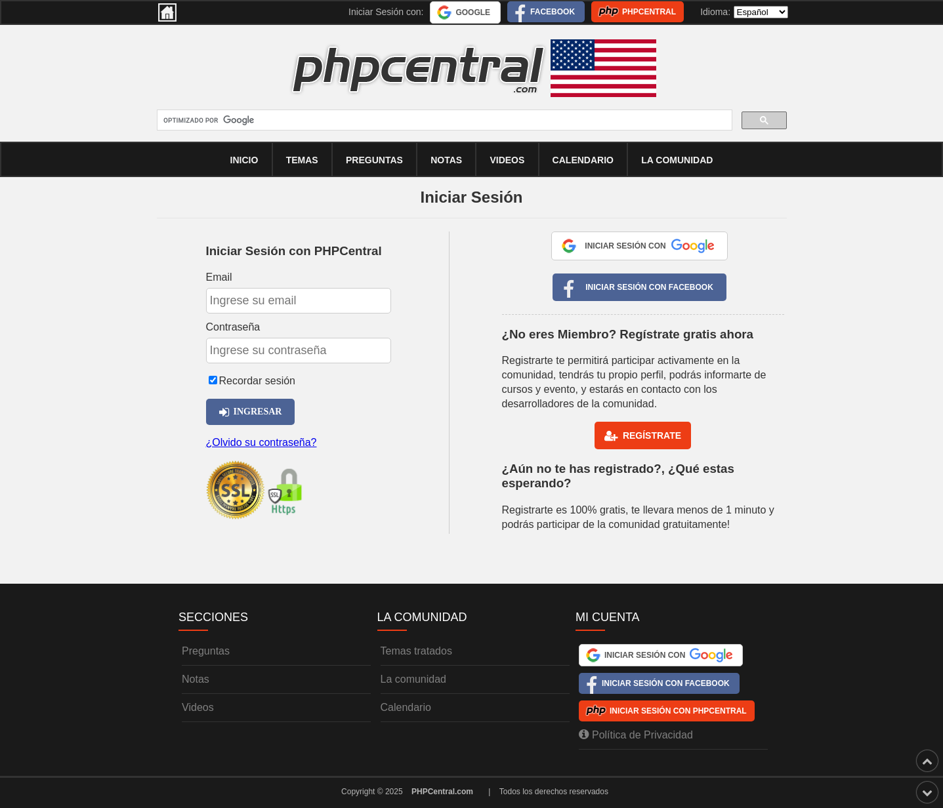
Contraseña (233, 327)
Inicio (244, 160)
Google (472, 12)
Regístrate (642, 436)
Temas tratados (416, 650)
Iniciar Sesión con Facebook (649, 287)
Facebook (552, 11)
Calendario (406, 707)
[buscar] (443, 120)
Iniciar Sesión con (649, 246)
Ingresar (250, 412)
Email (219, 277)
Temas (302, 160)
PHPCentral (649, 11)
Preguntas (374, 160)
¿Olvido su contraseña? (261, 442)
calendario (583, 160)
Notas (446, 160)
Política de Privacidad (636, 734)
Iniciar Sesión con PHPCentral (678, 711)
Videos (507, 160)
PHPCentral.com (442, 791)
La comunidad (677, 160)
